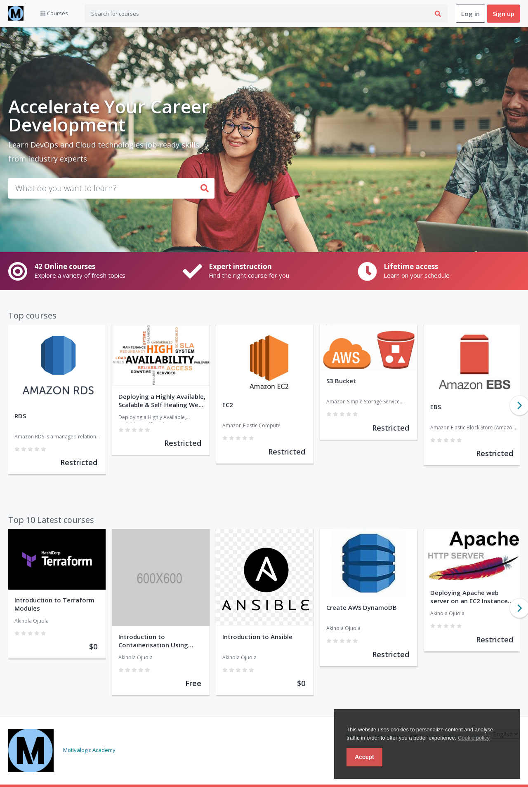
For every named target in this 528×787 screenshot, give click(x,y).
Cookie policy (474, 738)
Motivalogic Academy (89, 750)
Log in (470, 13)
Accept (364, 757)
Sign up (503, 13)
